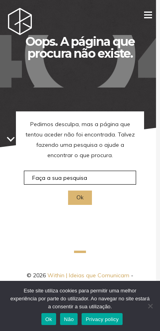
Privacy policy (102, 319)
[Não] (150, 306)
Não (69, 319)
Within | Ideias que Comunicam (88, 275)
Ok (48, 319)
